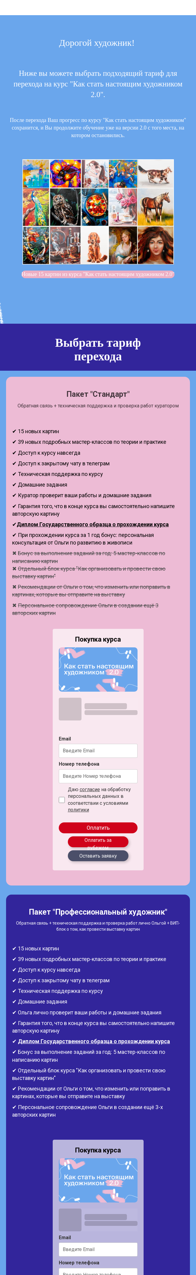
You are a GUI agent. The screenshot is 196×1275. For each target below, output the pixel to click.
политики (78, 810)
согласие (90, 789)
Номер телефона (79, 764)
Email (65, 739)
